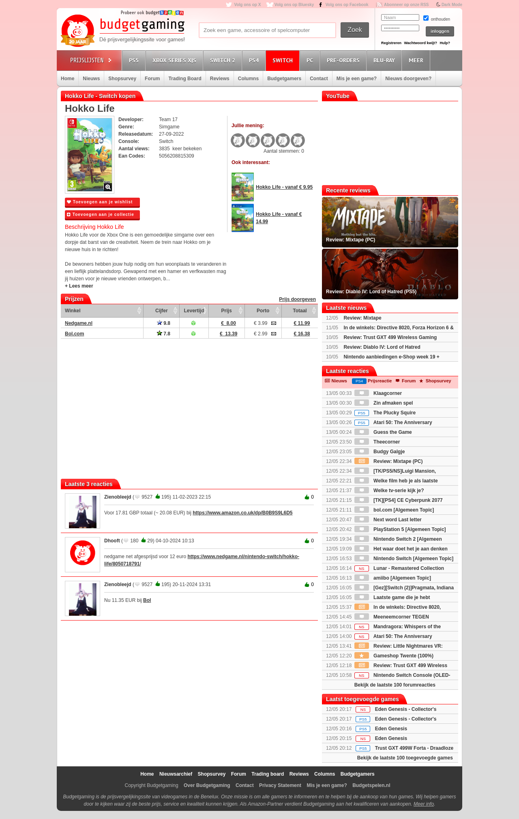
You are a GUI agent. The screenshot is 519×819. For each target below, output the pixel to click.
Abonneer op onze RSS (406, 4)
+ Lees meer (79, 286)
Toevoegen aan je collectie (100, 214)
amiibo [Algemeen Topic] (392, 578)
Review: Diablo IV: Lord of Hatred (381, 347)
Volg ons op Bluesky (294, 4)
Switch (283, 60)
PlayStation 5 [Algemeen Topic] (400, 529)
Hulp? (445, 43)
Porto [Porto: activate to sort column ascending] (263, 311)
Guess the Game (383, 432)
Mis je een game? (357, 78)
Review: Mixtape (362, 318)
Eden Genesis (391, 729)
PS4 (255, 60)
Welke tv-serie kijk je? (389, 490)
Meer (417, 60)
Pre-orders (344, 60)
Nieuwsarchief (175, 774)
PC (311, 60)
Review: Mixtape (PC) (388, 461)
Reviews (219, 78)
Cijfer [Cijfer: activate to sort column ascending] (161, 311)
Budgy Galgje (379, 451)
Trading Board (184, 78)
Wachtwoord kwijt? (420, 43)
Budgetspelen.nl (371, 785)
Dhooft (112, 541)
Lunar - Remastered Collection (399, 568)
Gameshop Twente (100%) (393, 656)
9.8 (163, 323)
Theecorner (377, 442)
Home (67, 78)
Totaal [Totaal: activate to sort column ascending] (300, 311)
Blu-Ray (385, 60)
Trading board (267, 774)
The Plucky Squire (385, 413)
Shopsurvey (122, 78)
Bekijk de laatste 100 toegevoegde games (405, 758)
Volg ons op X (247, 4)
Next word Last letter (388, 520)
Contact (319, 78)
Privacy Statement (280, 785)
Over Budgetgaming (207, 785)
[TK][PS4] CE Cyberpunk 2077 (398, 500)
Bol (147, 600)
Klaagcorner (378, 393)
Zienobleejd (117, 497)
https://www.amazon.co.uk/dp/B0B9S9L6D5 (242, 513)
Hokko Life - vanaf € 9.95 (284, 187)
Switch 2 (224, 60)
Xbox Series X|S (175, 60)
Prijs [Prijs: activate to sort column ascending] (226, 311)
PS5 (135, 60)
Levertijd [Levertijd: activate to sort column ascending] (194, 311)
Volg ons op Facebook (347, 4)
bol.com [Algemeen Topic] (394, 510)
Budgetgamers (284, 78)
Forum (152, 78)
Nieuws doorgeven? (408, 78)
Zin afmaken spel (383, 403)
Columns (248, 78)
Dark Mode (452, 4)
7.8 (163, 334)
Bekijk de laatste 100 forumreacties (394, 685)
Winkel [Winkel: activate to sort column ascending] (73, 311)
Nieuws (91, 78)
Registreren (391, 43)
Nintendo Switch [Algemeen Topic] (403, 558)
